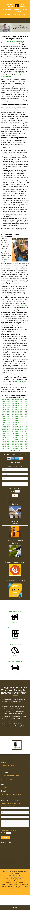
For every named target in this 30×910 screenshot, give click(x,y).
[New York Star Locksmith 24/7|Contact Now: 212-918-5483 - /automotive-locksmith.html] (15, 666)
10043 (26, 411)
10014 (8, 403)
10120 (26, 424)
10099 (17, 418)
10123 (13, 426)
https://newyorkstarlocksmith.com (15, 877)
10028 (17, 407)
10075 (21, 415)
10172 (4, 437)
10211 (17, 441)
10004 (17, 400)
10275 (21, 447)
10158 (21, 432)
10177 (26, 437)
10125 (21, 426)
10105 (13, 420)
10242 (4, 443)
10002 (8, 400)
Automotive (24, 880)
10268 (17, 445)
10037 (4, 411)
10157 (17, 432)
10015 (13, 403)
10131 (17, 428)
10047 (17, 413)
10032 (8, 409)
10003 (13, 400)
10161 (8, 433)
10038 (8, 411)
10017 (21, 403)
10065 (8, 415)
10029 (21, 407)
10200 (8, 441)
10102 (26, 418)
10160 (4, 433)
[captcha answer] (17, 491)
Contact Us (21, 882)
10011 (21, 402)
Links (26, 884)
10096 (8, 418)
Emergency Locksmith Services (15, 562)
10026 (8, 407)
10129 (8, 428)
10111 (13, 422)
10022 (17, 405)
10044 (4, 413)
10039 (13, 411)
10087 (17, 417)
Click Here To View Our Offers (15, 581)
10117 (13, 424)
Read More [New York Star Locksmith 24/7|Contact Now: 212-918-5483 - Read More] (15, 622)
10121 (4, 426)
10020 (8, 405)
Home (3, 880)
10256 (13, 443)
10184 (13, 439)
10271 (4, 447)
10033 (13, 409)
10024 (26, 405)
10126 (26, 426)
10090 (21, 417)
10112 (17, 422)
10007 (4, 402)
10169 (17, 435)
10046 (13, 413)
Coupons (15, 882)
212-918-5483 (19, 14)
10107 (21, 420)
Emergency (8, 882)
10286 (15, 450)
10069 (13, 415)
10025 (4, 407)
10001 (4, 400)
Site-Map (22, 884)
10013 (4, 403)
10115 (4, 424)
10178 (4, 439)
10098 (13, 418)
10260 (4, 445)
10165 (26, 433)
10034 (17, 409)
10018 (26, 403)
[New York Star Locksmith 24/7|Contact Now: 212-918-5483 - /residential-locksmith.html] (15, 616)
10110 (8, 422)
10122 (8, 426)
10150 (13, 430)
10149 (8, 430)
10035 (21, 409)
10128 (4, 428)
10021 (13, 405)
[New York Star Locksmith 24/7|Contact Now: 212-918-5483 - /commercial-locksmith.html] (15, 633)
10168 (13, 435)
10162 (13, 433)
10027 (13, 407)
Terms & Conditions (7, 884)
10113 (21, 422)
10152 (21, 430)
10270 (26, 445)
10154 (4, 432)
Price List (16, 884)
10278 (8, 448)
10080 (4, 417)
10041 (21, 411)
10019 (4, 405)
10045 (8, 413)
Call (15, 907)
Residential (9, 880)
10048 (21, 413)
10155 (8, 432)
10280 (17, 448)
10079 (26, 415)
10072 (17, 415)
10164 (21, 433)
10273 (13, 447)
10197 (26, 439)
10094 (26, 417)
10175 (17, 437)
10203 (13, 441)
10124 (17, 426)
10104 (8, 420)
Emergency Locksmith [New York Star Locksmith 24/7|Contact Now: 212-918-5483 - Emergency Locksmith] (15, 644)
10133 (26, 428)
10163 (17, 433)
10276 (26, 447)
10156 (13, 432)
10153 (26, 430)
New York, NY (10, 41)
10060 (4, 415)
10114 (26, 422)
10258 (21, 443)
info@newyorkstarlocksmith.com (11, 794)
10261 (8, 445)
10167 (8, 435)
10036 (26, 409)
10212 (21, 441)
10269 (21, 445)
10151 (17, 430)
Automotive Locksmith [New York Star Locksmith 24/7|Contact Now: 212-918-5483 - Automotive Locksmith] (15, 661)
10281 (21, 448)
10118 (17, 424)
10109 (4, 422)
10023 (21, 405)
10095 (4, 418)
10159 (26, 432)
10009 (13, 402)
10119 (21, 424)
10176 (21, 437)
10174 (13, 437)
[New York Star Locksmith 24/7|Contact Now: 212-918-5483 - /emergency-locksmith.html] (15, 650)
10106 (17, 420)
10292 (19, 450)
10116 (8, 424)
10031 (4, 409)
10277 (4, 448)
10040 (17, 411)
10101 (21, 418)
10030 (26, 407)
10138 (4, 430)
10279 (13, 448)
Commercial (17, 880)
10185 (17, 439)
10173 (8, 437)
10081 (8, 417)
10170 (21, 435)
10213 (26, 441)
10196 (21, 439)
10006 (26, 400)
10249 (8, 443)
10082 (13, 417)
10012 (26, 402)
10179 (8, 439)
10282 (26, 448)
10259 (26, 443)
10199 (4, 441)
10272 (8, 447)
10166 (4, 435)
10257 (17, 443)
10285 (11, 450)
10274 (17, 447)
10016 (17, 403)
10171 (26, 435)
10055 (26, 413)
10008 (8, 402)
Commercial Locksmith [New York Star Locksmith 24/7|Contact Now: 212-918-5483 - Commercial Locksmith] (15, 628)
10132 (21, 428)
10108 (26, 420)
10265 (13, 445)
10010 (17, 402)
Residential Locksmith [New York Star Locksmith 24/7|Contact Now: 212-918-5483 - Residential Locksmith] (15, 611)
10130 (13, 428)
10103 (4, 420)
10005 (21, 400)
